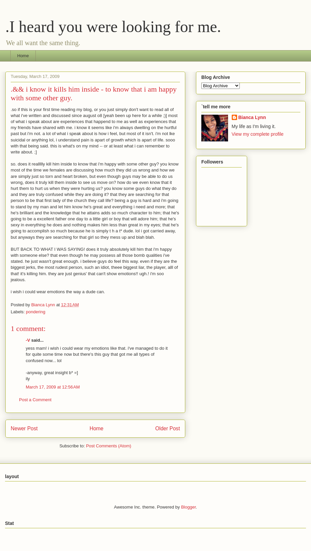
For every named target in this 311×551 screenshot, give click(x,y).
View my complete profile (258, 134)
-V (28, 340)
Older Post (167, 428)
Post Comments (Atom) (108, 445)
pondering (35, 311)
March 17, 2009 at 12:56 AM (53, 387)
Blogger (188, 507)
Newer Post (24, 428)
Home (23, 55)
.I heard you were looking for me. (113, 26)
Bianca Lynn (252, 117)
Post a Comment (35, 399)
